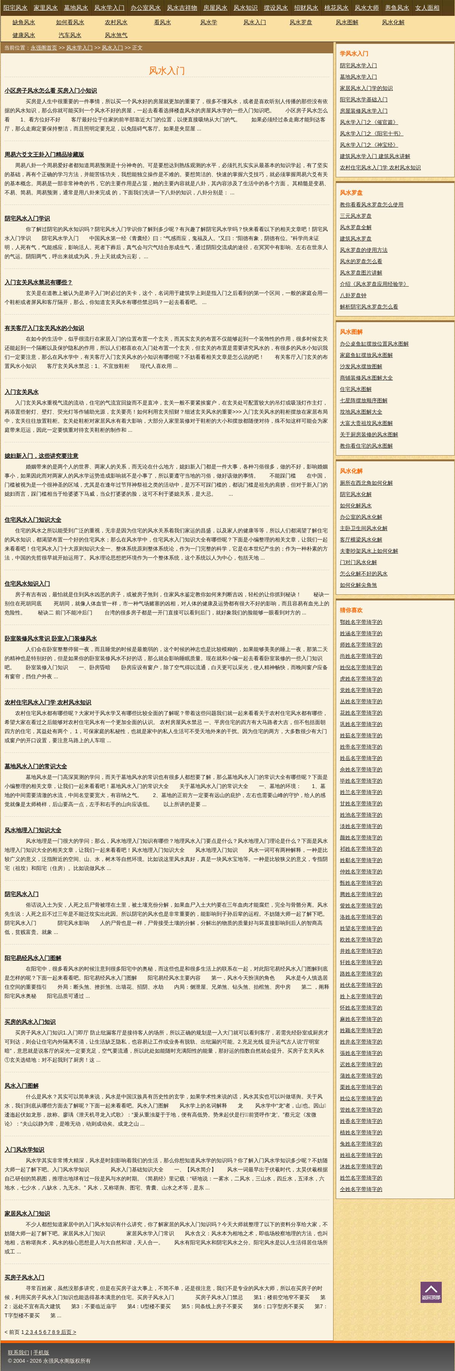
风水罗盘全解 (356, 227)
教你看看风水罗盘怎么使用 (372, 205)
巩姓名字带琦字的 (361, 724)
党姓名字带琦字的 (361, 690)
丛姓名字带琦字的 (361, 701)
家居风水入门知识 (27, 1213)
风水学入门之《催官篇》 (369, 122)
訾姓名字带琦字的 (361, 906)
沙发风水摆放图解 (361, 366)
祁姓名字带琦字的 (361, 849)
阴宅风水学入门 (358, 65)
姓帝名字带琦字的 (361, 747)
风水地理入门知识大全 (33, 830)
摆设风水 (276, 8)
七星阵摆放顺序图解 (364, 400)
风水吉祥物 (182, 8)
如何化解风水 (356, 505)
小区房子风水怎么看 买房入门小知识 (51, 90)
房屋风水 (215, 8)
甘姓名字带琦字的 (361, 803)
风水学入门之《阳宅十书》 (372, 133)
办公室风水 (146, 8)
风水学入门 (109, 8)
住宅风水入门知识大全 (33, 519)
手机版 (41, 1352)
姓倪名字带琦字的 (361, 667)
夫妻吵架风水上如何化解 (369, 551)
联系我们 (18, 1352)
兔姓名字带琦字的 (361, 1144)
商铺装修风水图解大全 (366, 378)
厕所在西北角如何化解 (366, 483)
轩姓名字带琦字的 (361, 962)
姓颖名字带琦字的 (361, 1030)
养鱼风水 (397, 8)
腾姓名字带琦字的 (361, 894)
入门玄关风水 (22, 392)
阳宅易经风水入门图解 (33, 958)
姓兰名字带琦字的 (361, 792)
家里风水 (46, 8)
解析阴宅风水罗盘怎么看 (369, 307)
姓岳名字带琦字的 (361, 758)
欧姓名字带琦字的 (361, 940)
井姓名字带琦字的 (361, 951)
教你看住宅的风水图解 (366, 446)
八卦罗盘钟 (353, 295)
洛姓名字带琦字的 (361, 917)
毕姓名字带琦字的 (361, 781)
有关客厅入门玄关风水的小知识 (44, 328)
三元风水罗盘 (356, 216)
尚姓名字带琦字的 (361, 656)
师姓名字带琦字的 (361, 645)
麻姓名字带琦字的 (361, 1019)
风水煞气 (116, 35)
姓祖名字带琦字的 (361, 1155)
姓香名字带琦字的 (361, 1121)
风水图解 (347, 22)
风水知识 (246, 8)
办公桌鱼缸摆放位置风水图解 (374, 344)
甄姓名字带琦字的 (361, 883)
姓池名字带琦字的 (361, 815)
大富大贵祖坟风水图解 (366, 423)
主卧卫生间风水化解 (364, 528)
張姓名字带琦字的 (361, 1053)
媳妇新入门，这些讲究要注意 (41, 456)
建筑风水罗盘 (356, 239)
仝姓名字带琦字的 (361, 1189)
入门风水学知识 (24, 1149)
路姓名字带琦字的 (361, 974)
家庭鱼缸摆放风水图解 (366, 355)
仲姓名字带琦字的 (361, 872)
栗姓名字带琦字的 (361, 1087)
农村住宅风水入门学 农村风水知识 (48, 702)
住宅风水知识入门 (27, 583)
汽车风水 (70, 35)
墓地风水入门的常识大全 (36, 766)
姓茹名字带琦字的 (361, 735)
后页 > (68, 1332)
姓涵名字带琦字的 (361, 633)
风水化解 (393, 22)
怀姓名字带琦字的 (361, 1008)
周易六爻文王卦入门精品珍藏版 (44, 154)
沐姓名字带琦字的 (361, 1166)
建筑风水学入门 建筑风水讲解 (375, 156)
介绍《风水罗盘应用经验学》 (374, 284)
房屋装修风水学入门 (364, 111)
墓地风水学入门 (358, 77)
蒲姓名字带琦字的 (361, 1076)
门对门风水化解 (358, 562)
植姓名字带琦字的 (361, 1132)
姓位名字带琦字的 (361, 1098)
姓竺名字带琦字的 (361, 1178)
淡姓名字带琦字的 (361, 826)
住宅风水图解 (356, 389)
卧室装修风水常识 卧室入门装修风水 (51, 638)
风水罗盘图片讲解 (361, 273)
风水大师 (367, 8)
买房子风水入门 (24, 1277)
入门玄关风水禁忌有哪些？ (39, 282)
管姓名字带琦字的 (361, 1110)
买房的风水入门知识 (30, 1022)
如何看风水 (70, 22)
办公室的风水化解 (361, 517)
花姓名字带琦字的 (361, 713)
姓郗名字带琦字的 (361, 860)
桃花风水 (336, 8)
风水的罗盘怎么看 (361, 261)
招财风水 (306, 8)
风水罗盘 (301, 22)
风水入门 (254, 22)
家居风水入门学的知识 (366, 88)
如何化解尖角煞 (358, 585)
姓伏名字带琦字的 (361, 985)
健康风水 (23, 35)
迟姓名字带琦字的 (361, 1064)
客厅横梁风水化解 (361, 540)
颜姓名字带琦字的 (361, 837)
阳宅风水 (15, 8)
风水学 (208, 22)
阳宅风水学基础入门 (364, 99)
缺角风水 (23, 22)
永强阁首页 (44, 48)
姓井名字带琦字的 (361, 1042)
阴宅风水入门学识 (27, 218)
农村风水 (116, 22)
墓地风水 (76, 8)
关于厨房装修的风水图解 (369, 434)
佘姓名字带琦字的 (361, 769)
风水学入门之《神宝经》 (369, 145)
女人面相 (427, 8)
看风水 (162, 22)
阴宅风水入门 (22, 894)
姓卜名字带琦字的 (361, 996)
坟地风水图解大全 (361, 412)
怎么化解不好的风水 (364, 574)
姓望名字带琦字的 (361, 928)
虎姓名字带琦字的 (361, 679)
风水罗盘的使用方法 (364, 250)
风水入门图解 (22, 1086)
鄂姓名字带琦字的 (361, 622)
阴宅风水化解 (356, 494)
